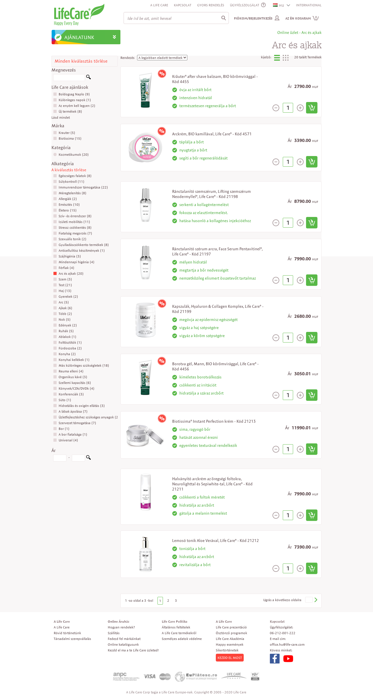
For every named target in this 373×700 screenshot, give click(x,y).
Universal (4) (65, 440)
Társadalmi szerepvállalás (72, 638)
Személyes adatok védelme (182, 638)
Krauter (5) (64, 132)
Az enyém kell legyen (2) (74, 105)
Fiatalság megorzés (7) (72, 233)
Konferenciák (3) (68, 394)
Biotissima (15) (67, 138)
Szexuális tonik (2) (69, 239)
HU (278, 5)
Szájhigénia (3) (67, 256)
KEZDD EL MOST (230, 657)
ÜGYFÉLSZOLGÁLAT (244, 5)
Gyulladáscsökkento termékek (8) (81, 245)
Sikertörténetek (227, 650)
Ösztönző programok (231, 633)
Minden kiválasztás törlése (81, 61)
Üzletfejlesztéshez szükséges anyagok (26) (87, 417)
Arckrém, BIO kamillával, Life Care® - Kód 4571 (212, 133)
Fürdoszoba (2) (67, 348)
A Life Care (159, 5)
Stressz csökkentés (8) (72, 227)
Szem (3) (62, 279)
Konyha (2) (64, 354)
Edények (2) (65, 325)
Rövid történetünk (67, 633)
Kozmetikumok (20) (71, 154)
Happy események (229, 644)
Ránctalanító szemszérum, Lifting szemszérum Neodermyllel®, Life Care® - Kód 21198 (211, 194)
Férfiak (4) (63, 268)
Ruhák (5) (63, 331)
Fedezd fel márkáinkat (124, 638)
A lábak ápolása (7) (70, 411)
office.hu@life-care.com (287, 644)
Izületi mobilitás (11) (71, 222)
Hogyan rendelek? (121, 627)
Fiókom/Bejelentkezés (253, 18)
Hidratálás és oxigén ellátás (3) (79, 405)
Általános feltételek (176, 627)
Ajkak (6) (62, 308)
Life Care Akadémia (230, 638)
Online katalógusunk (123, 644)
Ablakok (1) (64, 336)
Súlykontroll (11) (68, 181)
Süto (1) (62, 400)
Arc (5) (61, 302)
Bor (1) (61, 428)
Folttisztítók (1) (67, 342)
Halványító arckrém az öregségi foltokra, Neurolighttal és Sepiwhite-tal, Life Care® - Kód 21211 (212, 484)
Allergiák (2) (65, 199)
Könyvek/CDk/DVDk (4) (74, 388)
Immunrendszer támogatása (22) (80, 187)
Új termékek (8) (67, 111)
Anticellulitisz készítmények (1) (79, 250)
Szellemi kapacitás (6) (72, 382)
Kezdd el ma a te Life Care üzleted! (133, 650)
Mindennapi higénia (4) (74, 262)
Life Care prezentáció (231, 627)
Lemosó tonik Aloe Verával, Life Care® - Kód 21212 (215, 540)
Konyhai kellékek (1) (71, 359)
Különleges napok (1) (72, 100)
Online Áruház (118, 621)
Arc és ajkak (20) (68, 273)
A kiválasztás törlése (68, 169)
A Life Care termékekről (179, 633)
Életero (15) (65, 210)
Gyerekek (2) (65, 296)
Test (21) (62, 285)
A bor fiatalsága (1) (70, 434)
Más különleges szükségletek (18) (81, 365)
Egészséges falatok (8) (72, 176)
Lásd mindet (60, 117)
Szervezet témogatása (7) (74, 423)
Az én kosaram (302, 18)
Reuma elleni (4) (68, 371)
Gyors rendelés (210, 5)
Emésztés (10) (66, 204)
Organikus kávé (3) (70, 377)
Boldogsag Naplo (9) (71, 94)
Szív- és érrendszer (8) (72, 216)
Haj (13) (62, 291)
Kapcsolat (182, 5)
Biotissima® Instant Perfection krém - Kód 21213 (214, 421)
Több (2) (62, 313)
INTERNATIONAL (309, 5)
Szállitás (114, 633)
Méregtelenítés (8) (69, 193)
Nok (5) (62, 319)
